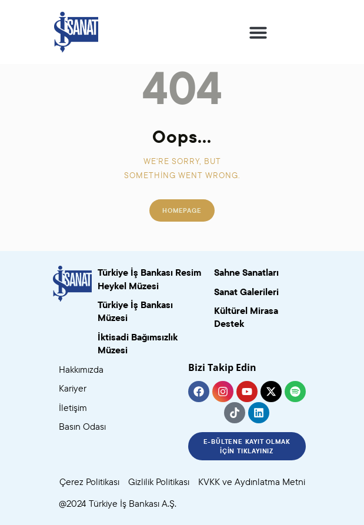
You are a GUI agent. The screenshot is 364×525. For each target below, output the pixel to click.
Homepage (181, 210)
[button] (258, 32)
